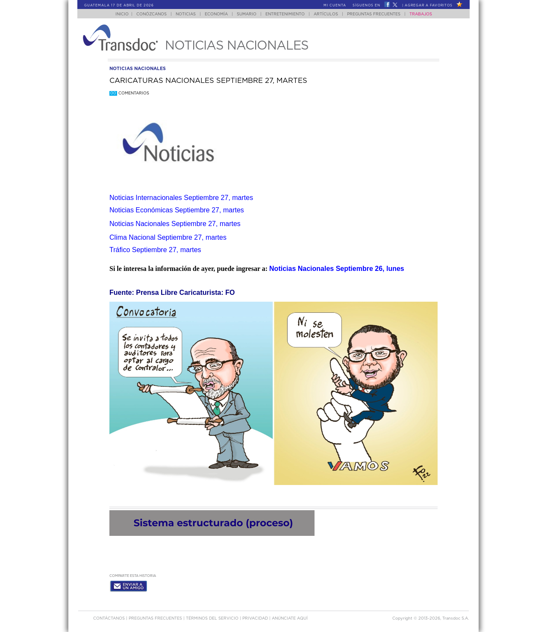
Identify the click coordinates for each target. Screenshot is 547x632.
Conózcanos (151, 14)
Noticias (186, 14)
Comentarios (129, 93)
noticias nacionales (137, 68)
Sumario (246, 14)
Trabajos (420, 14)
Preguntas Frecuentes (373, 14)
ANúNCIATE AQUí (290, 618)
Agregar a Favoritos (429, 5)
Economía (216, 14)
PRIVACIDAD (255, 618)
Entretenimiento (285, 14)
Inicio (122, 14)
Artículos (326, 14)
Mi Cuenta (334, 5)
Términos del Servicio (213, 618)
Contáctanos (109, 618)
